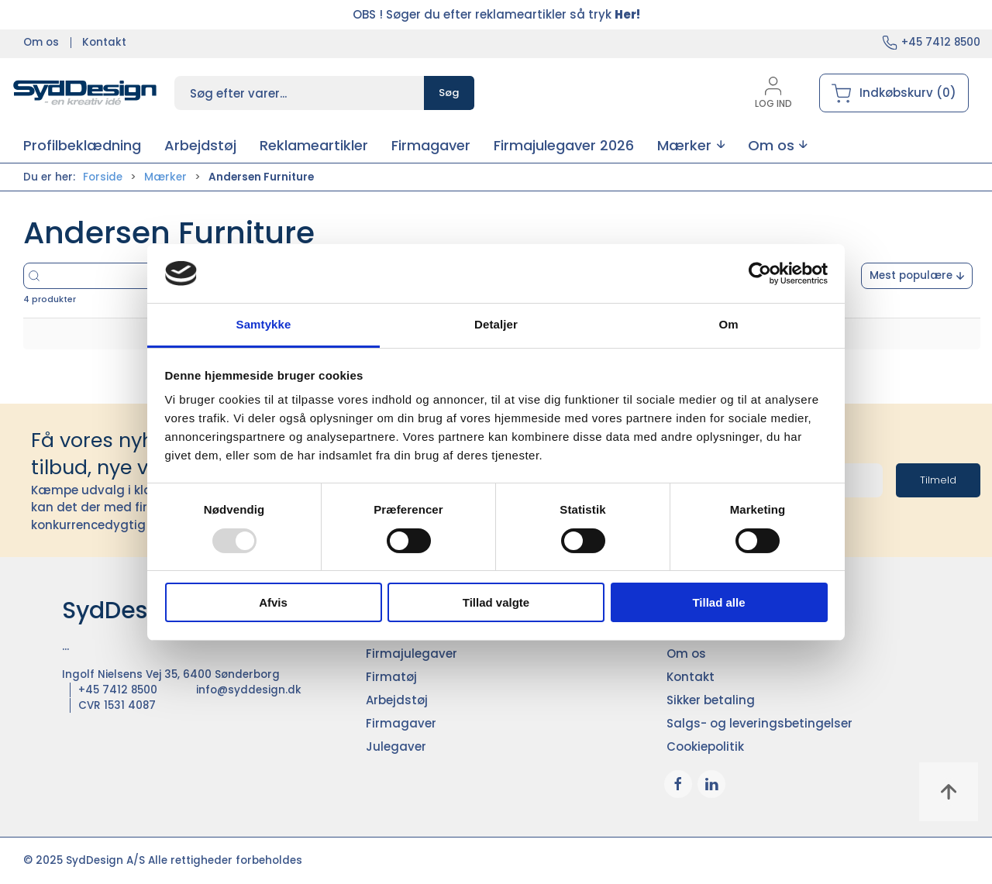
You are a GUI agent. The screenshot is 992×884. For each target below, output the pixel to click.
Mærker (165, 177)
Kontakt (104, 42)
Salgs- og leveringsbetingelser (759, 723)
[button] (691, 145)
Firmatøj (391, 677)
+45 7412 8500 (940, 42)
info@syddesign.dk (248, 690)
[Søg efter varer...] (146, 275)
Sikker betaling (710, 700)
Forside (102, 177)
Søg (449, 92)
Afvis (273, 602)
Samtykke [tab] (263, 324)
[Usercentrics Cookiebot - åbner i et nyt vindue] (760, 273)
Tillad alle (718, 602)
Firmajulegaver (411, 653)
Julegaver (396, 746)
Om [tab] (728, 324)
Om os (41, 42)
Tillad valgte (496, 602)
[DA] (85, 93)
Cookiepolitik (705, 746)
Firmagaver (401, 723)
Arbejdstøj (397, 700)
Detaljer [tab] (496, 324)
